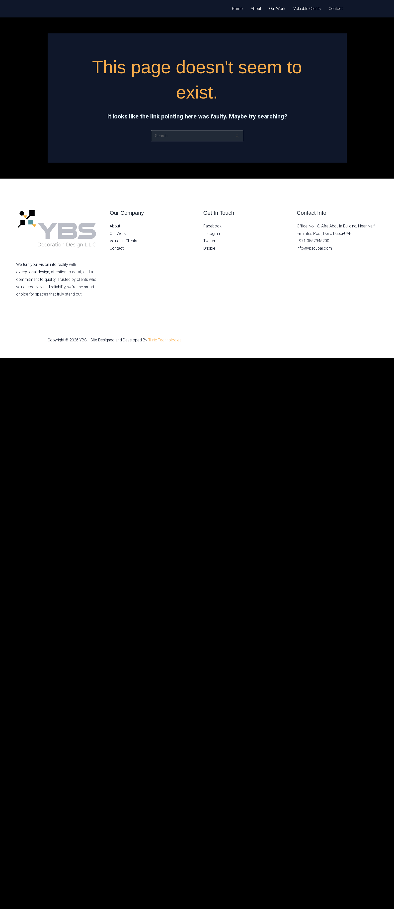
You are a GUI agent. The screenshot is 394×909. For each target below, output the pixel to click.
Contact (336, 8)
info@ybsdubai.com (314, 248)
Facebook (212, 226)
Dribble (209, 248)
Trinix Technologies (164, 340)
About (256, 8)
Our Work (277, 8)
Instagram (212, 233)
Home (237, 8)
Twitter (209, 240)
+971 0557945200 (313, 240)
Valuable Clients (307, 8)
